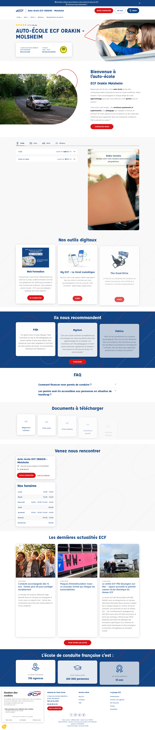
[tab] (20, 143)
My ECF (81, 696)
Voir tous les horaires (49, 51)
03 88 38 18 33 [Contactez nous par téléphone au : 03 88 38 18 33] (24, 469)
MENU (133, 11)
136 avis (34, 25)
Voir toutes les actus (77, 643)
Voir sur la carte (25, 51)
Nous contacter (104, 11)
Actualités (113, 709)
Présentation (114, 696)
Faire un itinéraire (43, 475)
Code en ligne (46, 159)
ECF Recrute (114, 703)
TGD (80, 703)
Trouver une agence (117, 700)
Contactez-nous (102, 127)
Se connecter (36, 304)
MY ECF (120, 11)
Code (46, 151)
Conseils (82, 700)
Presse (112, 706)
